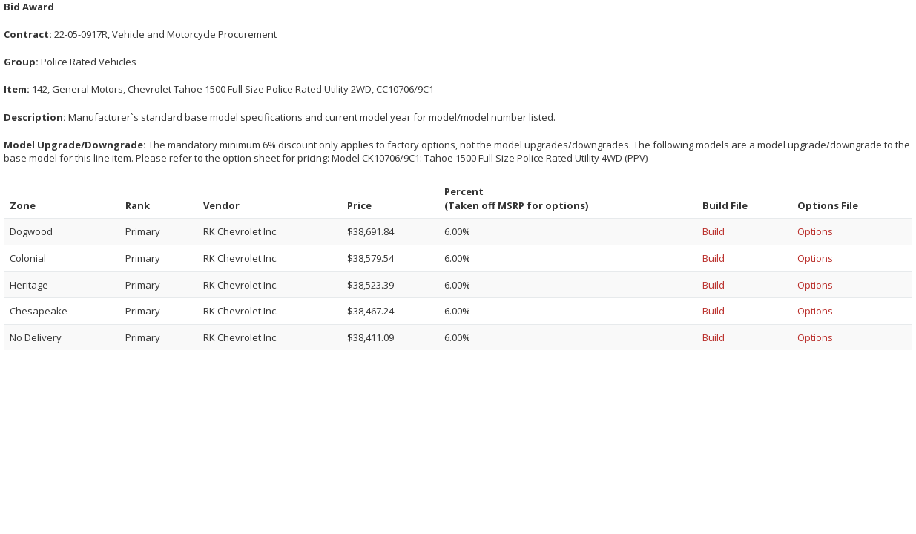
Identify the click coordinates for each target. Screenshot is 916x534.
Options (815, 231)
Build (713, 231)
